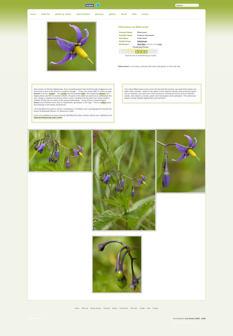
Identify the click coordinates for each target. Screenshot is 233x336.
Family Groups (95, 308)
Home (77, 308)
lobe (83, 93)
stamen (102, 93)
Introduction (124, 308)
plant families (83, 14)
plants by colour (63, 14)
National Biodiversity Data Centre (48, 117)
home (33, 14)
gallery (112, 14)
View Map (141, 44)
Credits (142, 308)
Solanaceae (142, 41)
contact (145, 14)
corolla (64, 93)
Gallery (114, 308)
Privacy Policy (178, 323)
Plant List (85, 308)
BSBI (160, 44)
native (103, 102)
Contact (155, 308)
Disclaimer (187, 323)
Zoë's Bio (133, 308)
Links (148, 308)
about (124, 14)
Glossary (106, 308)
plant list (45, 14)
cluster (51, 93)
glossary (99, 14)
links (134, 14)
